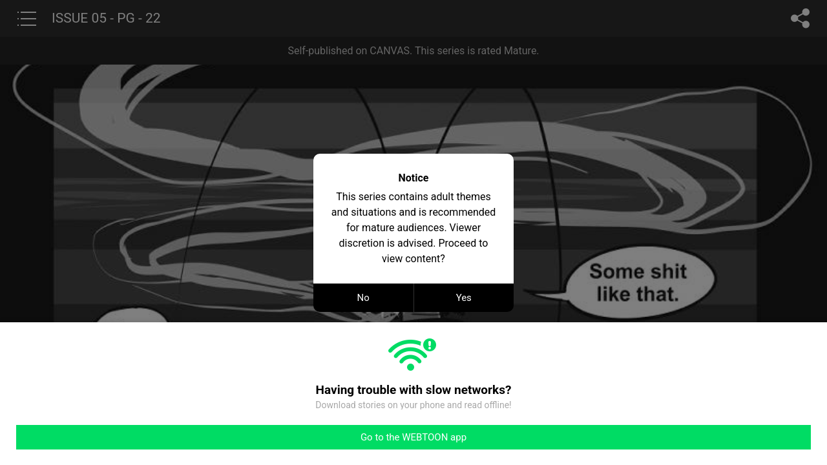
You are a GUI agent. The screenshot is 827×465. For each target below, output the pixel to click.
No (363, 298)
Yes (464, 298)
